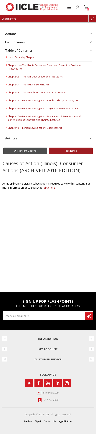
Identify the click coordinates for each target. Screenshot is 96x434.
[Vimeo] (57, 383)
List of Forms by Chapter (21, 57)
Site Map (28, 421)
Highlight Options (27, 150)
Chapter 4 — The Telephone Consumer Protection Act (37, 92)
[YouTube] (48, 383)
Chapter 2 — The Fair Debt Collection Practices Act (35, 76)
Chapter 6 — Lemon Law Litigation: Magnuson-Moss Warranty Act (44, 108)
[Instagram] (67, 383)
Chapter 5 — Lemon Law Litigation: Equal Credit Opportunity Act (43, 100)
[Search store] (44, 18)
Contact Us (50, 421)
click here (49, 187)
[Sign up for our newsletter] (44, 316)
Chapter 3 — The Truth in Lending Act (28, 84)
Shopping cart (86, 7)
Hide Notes (70, 150)
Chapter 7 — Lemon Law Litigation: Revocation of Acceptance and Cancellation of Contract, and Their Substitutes (44, 118)
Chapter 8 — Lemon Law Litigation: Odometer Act (35, 127)
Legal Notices (65, 421)
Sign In (38, 421)
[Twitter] (29, 383)
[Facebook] (38, 383)
